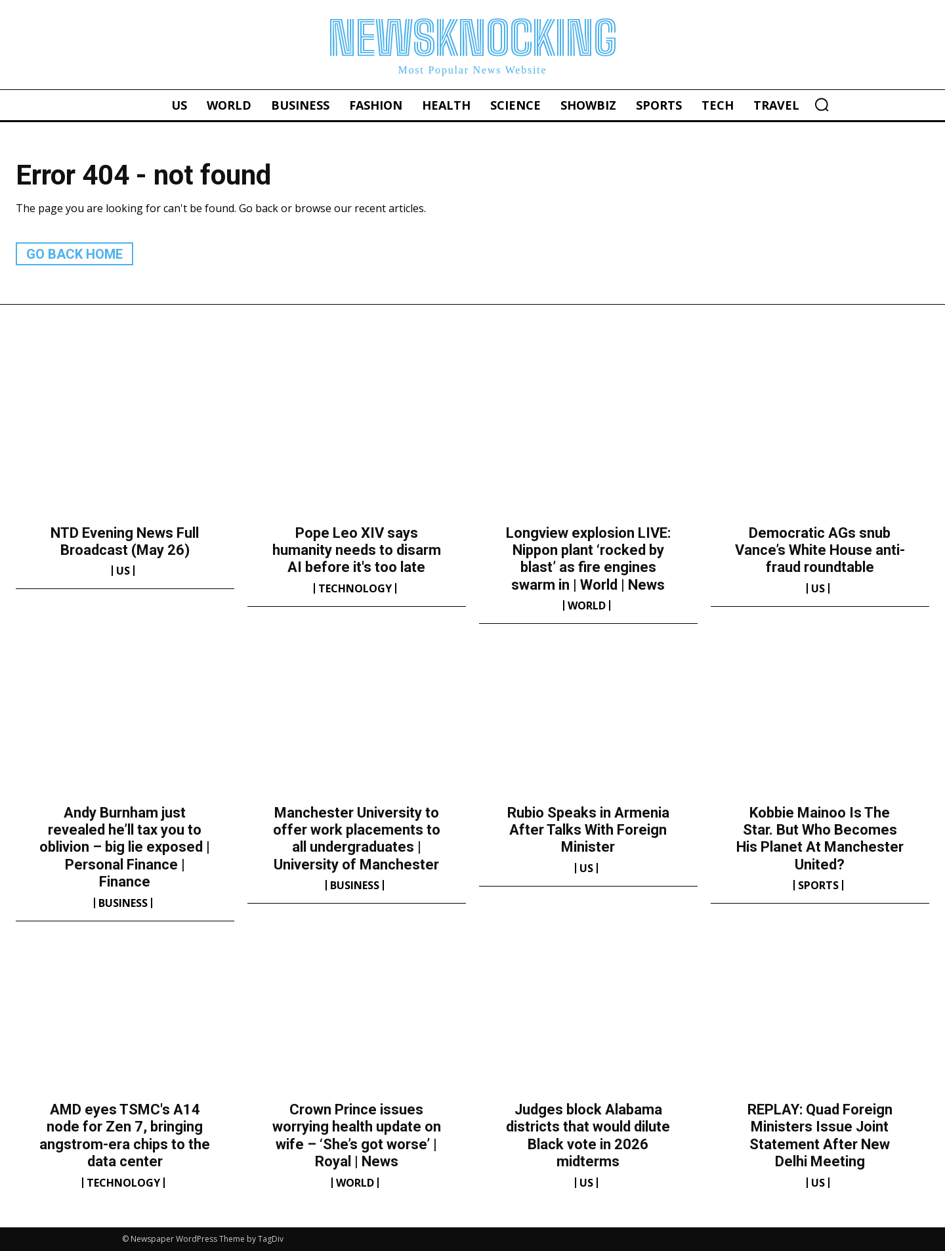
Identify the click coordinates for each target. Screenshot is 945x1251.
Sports (818, 885)
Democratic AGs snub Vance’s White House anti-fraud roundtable (820, 550)
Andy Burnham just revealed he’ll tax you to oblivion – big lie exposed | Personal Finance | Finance (124, 847)
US (123, 570)
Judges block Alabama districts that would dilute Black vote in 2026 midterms (588, 1135)
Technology (355, 588)
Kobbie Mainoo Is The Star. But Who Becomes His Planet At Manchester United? (820, 838)
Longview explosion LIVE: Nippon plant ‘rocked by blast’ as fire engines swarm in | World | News (588, 559)
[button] (821, 104)
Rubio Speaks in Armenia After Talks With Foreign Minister (588, 830)
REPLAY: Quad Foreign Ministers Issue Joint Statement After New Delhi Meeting (819, 1135)
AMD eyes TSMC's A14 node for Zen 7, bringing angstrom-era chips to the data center (124, 1135)
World (587, 605)
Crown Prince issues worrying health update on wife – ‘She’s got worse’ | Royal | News (356, 1135)
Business (123, 903)
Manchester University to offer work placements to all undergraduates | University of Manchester (356, 838)
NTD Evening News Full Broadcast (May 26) (125, 541)
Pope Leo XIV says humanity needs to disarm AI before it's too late (356, 550)
